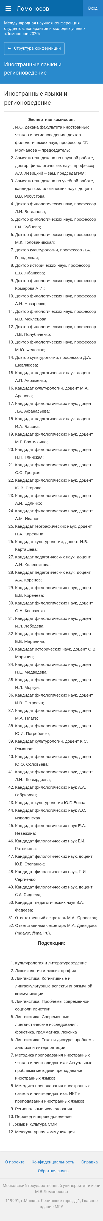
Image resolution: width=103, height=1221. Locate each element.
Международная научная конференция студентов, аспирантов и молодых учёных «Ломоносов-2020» (44, 28)
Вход (93, 8)
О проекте (14, 1162)
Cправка (89, 1162)
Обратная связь (53, 1170)
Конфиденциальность (53, 1162)
